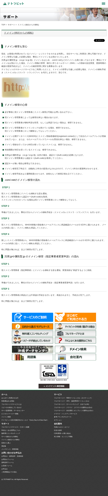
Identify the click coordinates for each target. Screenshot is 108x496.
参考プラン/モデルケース (62, 417)
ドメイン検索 (75, 349)
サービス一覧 (32, 317)
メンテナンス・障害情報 (54, 386)
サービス (58, 394)
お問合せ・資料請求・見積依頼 (12, 456)
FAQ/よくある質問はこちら (75, 340)
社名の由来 (58, 430)
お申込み (4, 469)
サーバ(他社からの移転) (9, 436)
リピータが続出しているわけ (32, 340)
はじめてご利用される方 (75, 317)
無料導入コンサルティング (32, 333)
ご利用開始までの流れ (9, 472)
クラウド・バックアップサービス (65, 414)
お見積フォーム (6, 465)
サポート (11, 25)
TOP (3, 25)
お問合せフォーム (7, 459)
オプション (58, 420)
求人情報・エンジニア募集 (63, 436)
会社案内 (75, 357)
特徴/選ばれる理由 (75, 326)
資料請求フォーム (7, 462)
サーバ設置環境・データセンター (32, 349)
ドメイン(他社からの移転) (18, 32)
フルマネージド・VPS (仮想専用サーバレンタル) (71, 401)
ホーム (4, 394)
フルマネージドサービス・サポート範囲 (15, 427)
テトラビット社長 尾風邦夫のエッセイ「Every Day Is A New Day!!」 (25, 420)
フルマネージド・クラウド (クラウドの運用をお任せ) (73, 407)
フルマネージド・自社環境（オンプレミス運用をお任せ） (74, 410)
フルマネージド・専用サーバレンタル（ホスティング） (73, 398)
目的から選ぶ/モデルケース (32, 326)
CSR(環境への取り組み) (62, 433)
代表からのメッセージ (61, 427)
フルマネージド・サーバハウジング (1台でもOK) (71, 404)
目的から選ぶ (6, 443)
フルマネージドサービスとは (75, 333)
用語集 (32, 357)
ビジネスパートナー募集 (9, 414)
